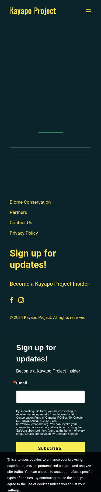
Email (21, 383)
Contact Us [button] (21, 222)
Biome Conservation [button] (30, 202)
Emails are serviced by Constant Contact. (52, 433)
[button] (88, 11)
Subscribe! (50, 448)
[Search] (50, 152)
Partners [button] (18, 212)
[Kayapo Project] (33, 11)
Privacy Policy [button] (24, 233)
